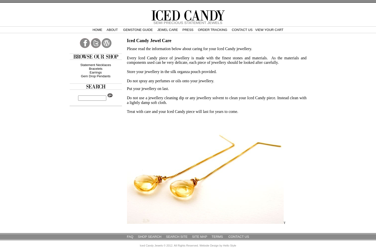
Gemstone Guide (138, 30)
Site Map (199, 237)
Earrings (96, 72)
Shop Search (149, 237)
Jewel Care (167, 30)
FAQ (130, 237)
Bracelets (95, 69)
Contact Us (242, 30)
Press (187, 30)
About (113, 30)
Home (97, 30)
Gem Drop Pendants (96, 76)
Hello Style (229, 245)
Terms (218, 237)
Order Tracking (212, 30)
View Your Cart (269, 30)
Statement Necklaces (95, 65)
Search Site (177, 237)
